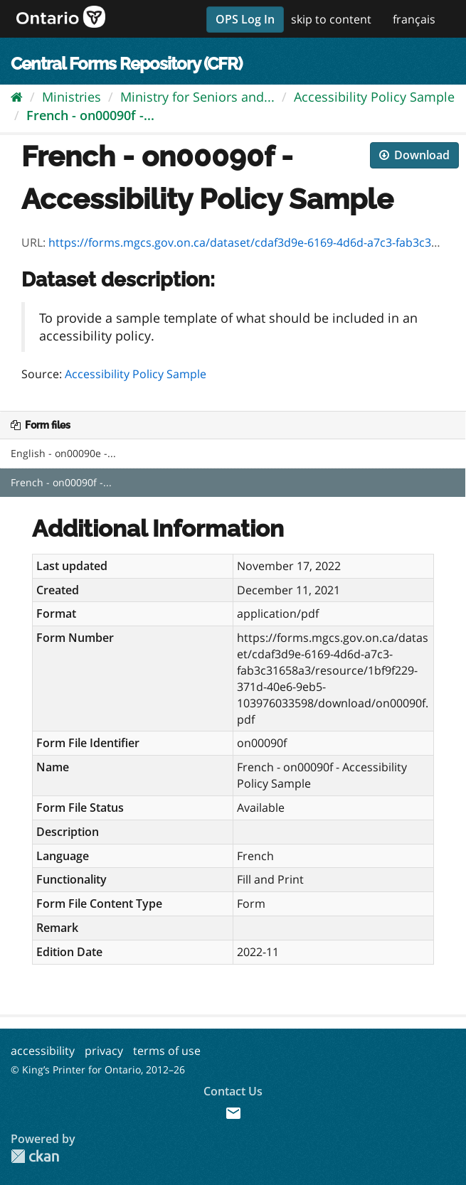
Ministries (71, 96)
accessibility (43, 1050)
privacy (104, 1050)
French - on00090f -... (90, 115)
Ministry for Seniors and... (197, 96)
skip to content (331, 19)
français (414, 19)
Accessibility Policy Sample (374, 96)
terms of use (167, 1050)
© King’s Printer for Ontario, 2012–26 (98, 1069)
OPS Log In (245, 19)
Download (414, 155)
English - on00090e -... (63, 453)
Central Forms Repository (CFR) (126, 63)
